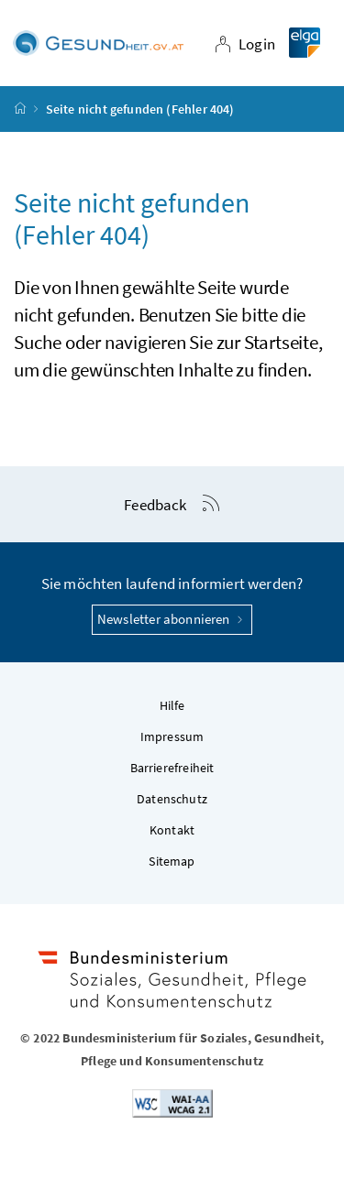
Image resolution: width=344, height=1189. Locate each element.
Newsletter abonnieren (172, 618)
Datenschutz (172, 799)
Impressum (172, 736)
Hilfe (172, 705)
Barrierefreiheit (172, 767)
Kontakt (172, 830)
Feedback (155, 505)
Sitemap (171, 861)
